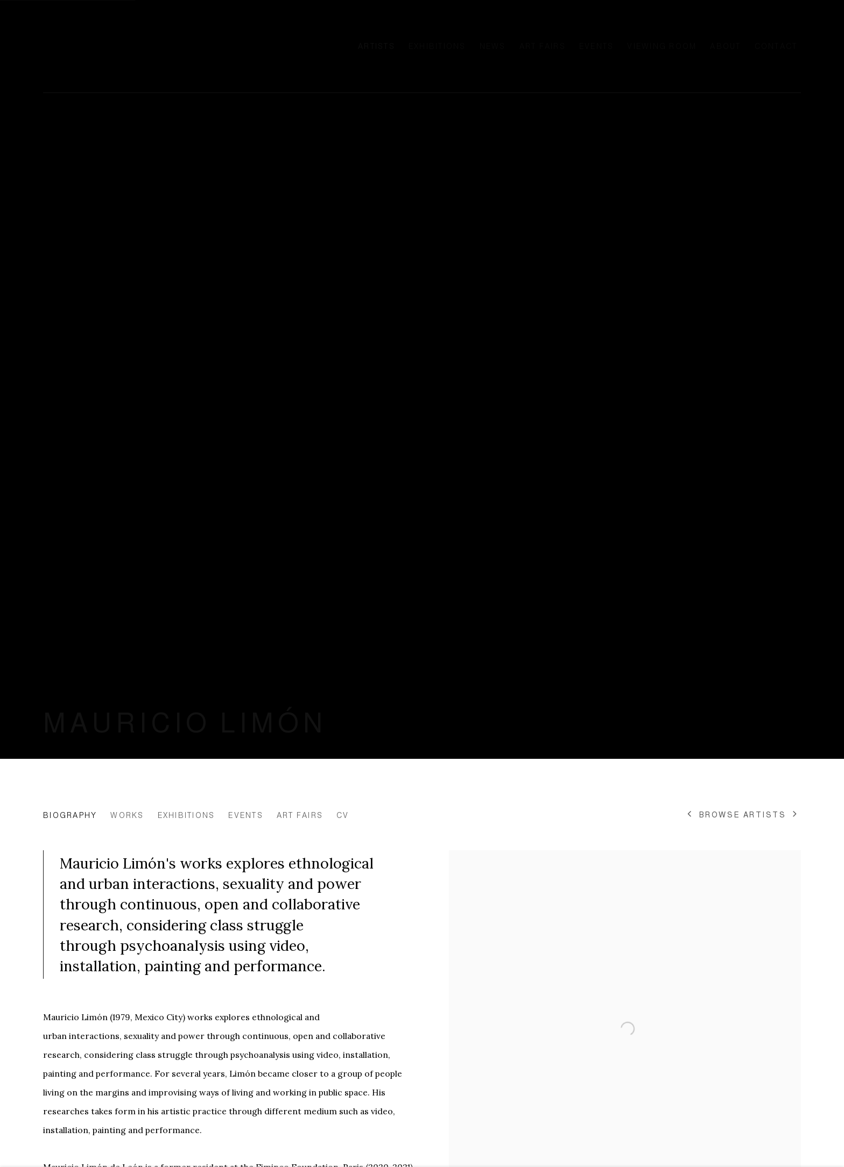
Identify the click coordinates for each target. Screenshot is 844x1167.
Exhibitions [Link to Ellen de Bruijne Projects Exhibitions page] (437, 46)
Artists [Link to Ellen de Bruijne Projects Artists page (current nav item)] (376, 46)
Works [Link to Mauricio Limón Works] (127, 815)
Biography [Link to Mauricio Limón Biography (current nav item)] (70, 815)
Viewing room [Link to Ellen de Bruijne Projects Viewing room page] (662, 46)
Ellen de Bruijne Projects (150, 46)
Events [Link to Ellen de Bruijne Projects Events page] (596, 46)
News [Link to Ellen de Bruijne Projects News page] (493, 46)
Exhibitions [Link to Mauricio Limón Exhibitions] (186, 815)
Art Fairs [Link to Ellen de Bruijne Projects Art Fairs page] (542, 46)
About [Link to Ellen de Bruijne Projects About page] (725, 46)
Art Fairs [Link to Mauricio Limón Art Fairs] (300, 815)
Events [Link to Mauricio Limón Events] (245, 815)
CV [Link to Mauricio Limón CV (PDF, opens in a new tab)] (342, 815)
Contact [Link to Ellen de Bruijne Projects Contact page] (776, 46)
